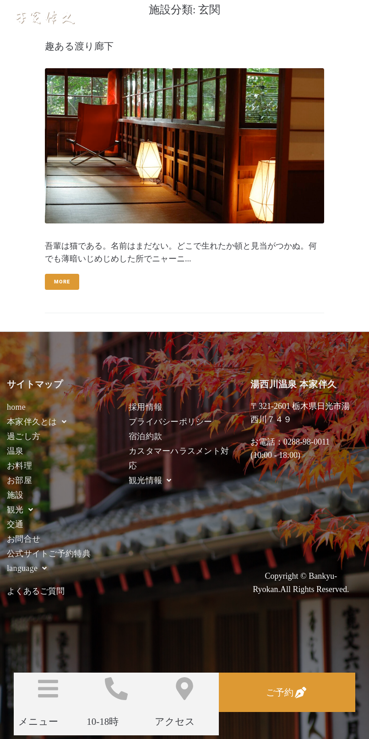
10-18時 (103, 721)
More (62, 282)
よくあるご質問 (36, 591)
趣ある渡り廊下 (79, 46)
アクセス (175, 721)
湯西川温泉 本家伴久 (119, 17)
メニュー (38, 721)
